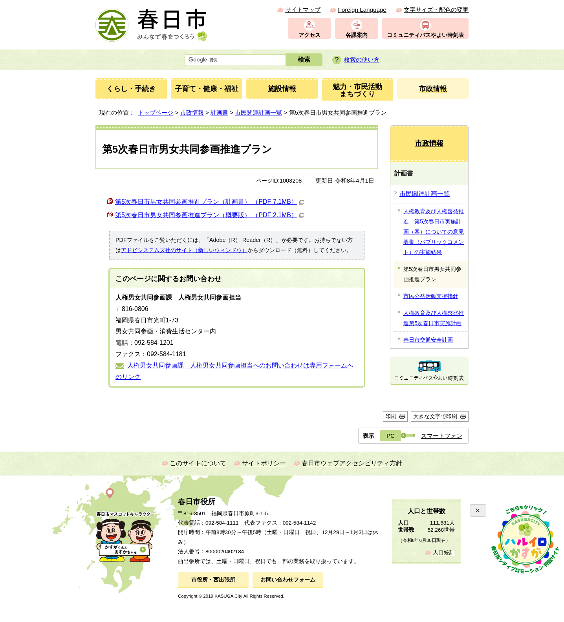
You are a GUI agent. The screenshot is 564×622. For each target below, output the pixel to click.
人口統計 (444, 553)
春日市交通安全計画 (428, 340)
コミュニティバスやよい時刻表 (425, 35)
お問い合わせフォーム (287, 580)
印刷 (390, 416)
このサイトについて (198, 463)
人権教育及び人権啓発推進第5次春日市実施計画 (433, 318)
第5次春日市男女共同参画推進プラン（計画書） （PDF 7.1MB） (209, 201)
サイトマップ (302, 9)
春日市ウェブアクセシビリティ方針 (352, 463)
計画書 (219, 112)
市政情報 (192, 112)
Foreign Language (362, 9)
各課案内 (357, 35)
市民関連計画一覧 (258, 112)
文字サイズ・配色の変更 (436, 9)
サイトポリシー (264, 463)
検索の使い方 (361, 59)
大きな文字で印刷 (435, 416)
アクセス (309, 35)
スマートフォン (441, 435)
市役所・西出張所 (213, 580)
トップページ (155, 112)
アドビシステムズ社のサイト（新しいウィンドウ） (184, 250)
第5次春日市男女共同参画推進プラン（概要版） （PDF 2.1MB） (209, 215)
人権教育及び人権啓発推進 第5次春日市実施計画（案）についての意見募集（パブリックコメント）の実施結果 (433, 231)
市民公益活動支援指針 (430, 296)
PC (390, 435)
